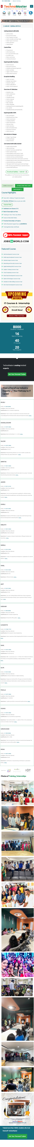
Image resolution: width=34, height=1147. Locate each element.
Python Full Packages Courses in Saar (12, 278)
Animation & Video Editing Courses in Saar (13, 281)
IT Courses (17, 343)
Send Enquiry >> (17, 189)
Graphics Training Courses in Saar (11, 269)
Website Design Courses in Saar (11, 260)
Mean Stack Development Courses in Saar (13, 275)
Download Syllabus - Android (17, 172)
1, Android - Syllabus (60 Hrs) (12, 26)
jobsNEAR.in (23, 223)
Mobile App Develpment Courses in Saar (13, 257)
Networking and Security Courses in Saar (13, 263)
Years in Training (17, 336)
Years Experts (17, 350)
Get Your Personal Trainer (17, 374)
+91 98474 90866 (7, 465)
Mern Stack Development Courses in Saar (13, 284)
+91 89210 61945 (7, 486)
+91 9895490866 (7, 406)
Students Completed (17, 329)
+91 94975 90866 (7, 426)
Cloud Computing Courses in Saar (11, 272)
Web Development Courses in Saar (11, 254)
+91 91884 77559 (7, 629)
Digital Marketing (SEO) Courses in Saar (12, 266)
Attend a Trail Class (17, 0)
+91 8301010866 (7, 508)
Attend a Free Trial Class (24, 185)
